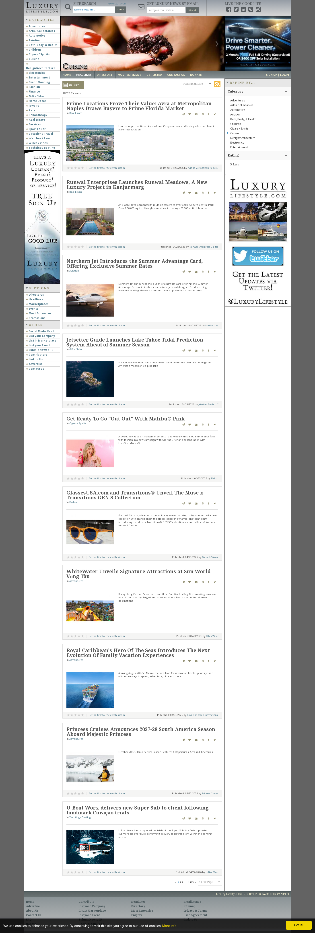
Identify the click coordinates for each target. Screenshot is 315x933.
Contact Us (176, 75)
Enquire (137, 915)
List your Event (38, 345)
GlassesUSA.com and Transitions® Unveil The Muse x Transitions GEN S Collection (135, 495)
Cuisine (32, 59)
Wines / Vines (37, 143)
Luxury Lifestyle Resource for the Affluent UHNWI (42, 6)
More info (169, 926)
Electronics (35, 73)
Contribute (86, 901)
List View (74, 84)
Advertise (34, 364)
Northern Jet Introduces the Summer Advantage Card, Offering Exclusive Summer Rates (134, 263)
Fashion (33, 87)
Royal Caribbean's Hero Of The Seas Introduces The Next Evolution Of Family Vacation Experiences (138, 653)
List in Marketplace (41, 340)
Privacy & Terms (195, 910)
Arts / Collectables (40, 31)
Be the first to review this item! (107, 167)
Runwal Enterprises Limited (203, 246)
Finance (33, 91)
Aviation (33, 40)
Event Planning (38, 82)
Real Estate (35, 120)
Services (33, 124)
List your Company (40, 336)
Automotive (35, 35)
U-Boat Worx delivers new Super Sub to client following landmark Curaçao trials (137, 810)
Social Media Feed (40, 331)
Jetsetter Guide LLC (208, 404)
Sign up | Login (277, 75)
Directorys (35, 295)
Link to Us (34, 359)
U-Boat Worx (212, 872)
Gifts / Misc (35, 96)
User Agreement (195, 915)
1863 (191, 882)
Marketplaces (37, 304)
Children (33, 49)
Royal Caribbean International (202, 715)
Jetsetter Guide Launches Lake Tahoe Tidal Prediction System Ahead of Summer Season (134, 342)
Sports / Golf (36, 129)
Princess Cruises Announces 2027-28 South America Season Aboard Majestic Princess (140, 732)
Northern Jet (211, 325)
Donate (196, 75)
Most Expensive (38, 313)
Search (120, 9)
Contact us (35, 369)
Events (32, 309)
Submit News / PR (39, 350)
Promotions (35, 318)
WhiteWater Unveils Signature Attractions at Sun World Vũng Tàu (138, 574)
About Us (32, 910)
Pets (30, 110)
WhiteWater (212, 636)
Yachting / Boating (40, 148)
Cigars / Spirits (38, 54)
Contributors (36, 354)
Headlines (34, 299)
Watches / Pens (38, 138)
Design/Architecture (242, 138)
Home (67, 75)
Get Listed (154, 75)
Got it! (298, 925)
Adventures (35, 26)
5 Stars (234, 164)
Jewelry (32, 105)
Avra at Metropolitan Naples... (203, 167)
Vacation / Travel (39, 134)
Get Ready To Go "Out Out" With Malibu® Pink (125, 419)
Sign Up (192, 10)
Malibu (214, 478)
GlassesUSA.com (210, 557)
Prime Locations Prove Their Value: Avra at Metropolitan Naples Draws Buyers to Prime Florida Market (139, 106)
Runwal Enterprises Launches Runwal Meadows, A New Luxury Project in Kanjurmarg (136, 184)
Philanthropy (36, 115)
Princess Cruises (210, 793)
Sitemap (190, 906)
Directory (104, 75)
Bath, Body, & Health (42, 45)
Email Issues (192, 901)
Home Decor (36, 101)
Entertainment (38, 77)
